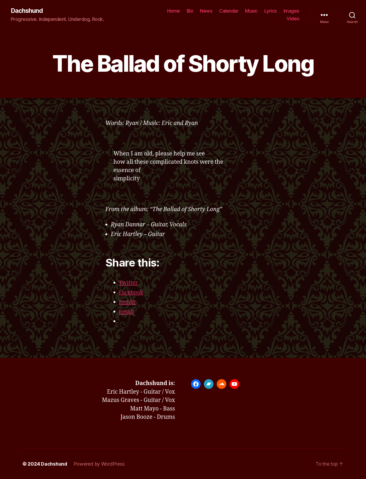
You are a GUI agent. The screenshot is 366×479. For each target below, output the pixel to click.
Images (291, 11)
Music (251, 11)
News (206, 11)
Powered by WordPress (99, 464)
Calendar (228, 11)
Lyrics (270, 11)
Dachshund (27, 10)
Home (173, 11)
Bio (190, 11)
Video (293, 19)
